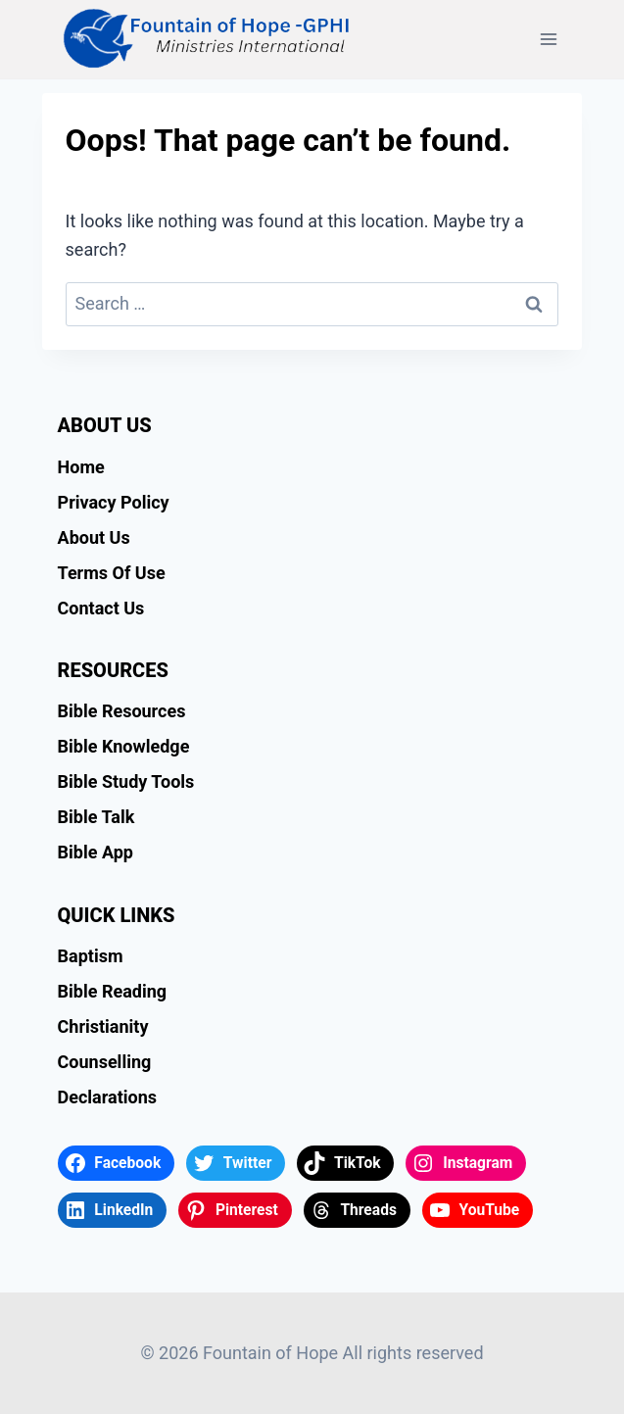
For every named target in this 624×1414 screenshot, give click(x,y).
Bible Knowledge (124, 746)
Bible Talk (96, 816)
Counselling (105, 1061)
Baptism (90, 956)
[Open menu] (549, 39)
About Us (94, 537)
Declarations (107, 1097)
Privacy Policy (113, 502)
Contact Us (101, 608)
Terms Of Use (112, 572)
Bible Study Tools (126, 781)
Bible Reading (113, 991)
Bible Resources (122, 711)
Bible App (95, 852)
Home (81, 467)
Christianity (103, 1026)
